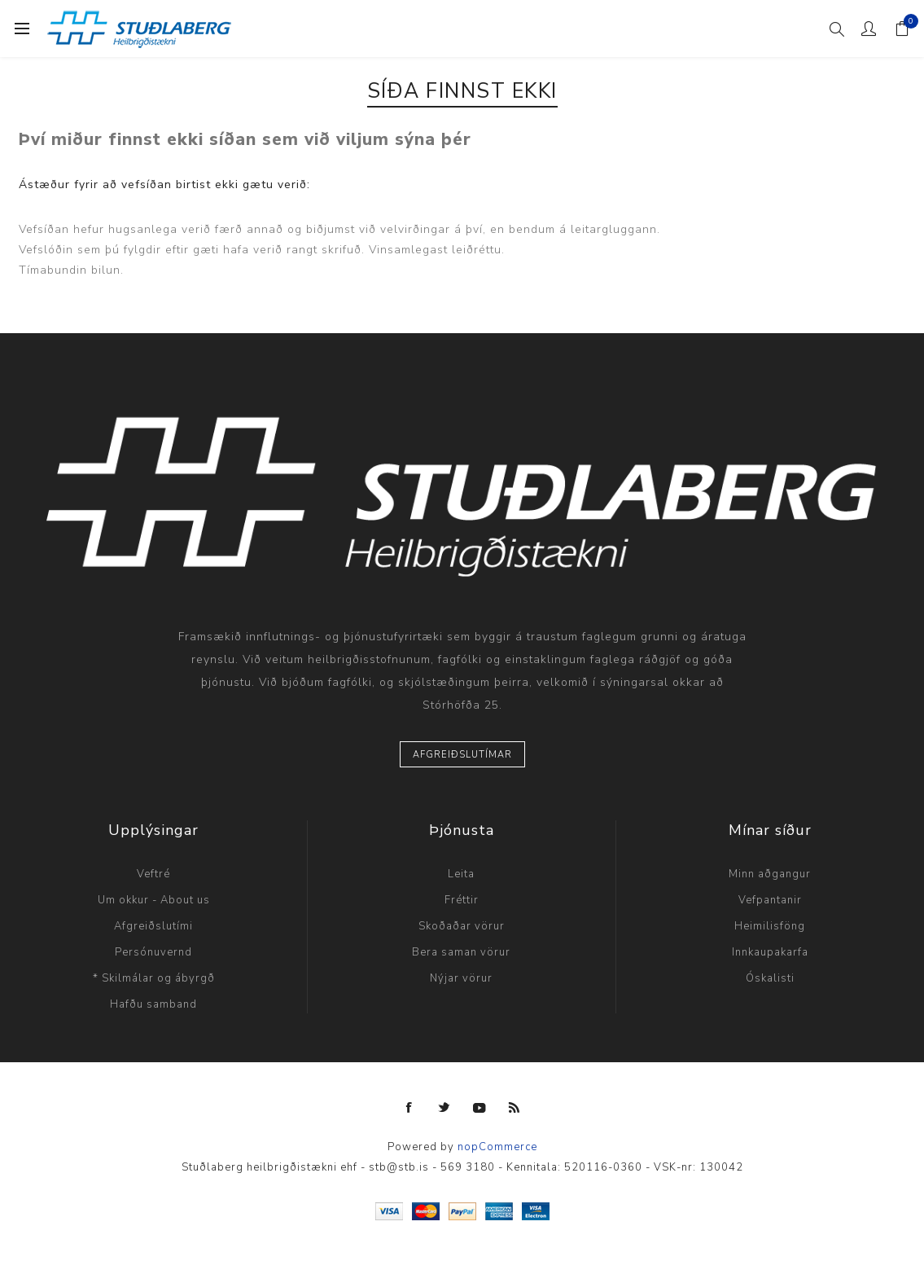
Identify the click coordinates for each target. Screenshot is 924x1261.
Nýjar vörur (461, 978)
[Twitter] (444, 1108)
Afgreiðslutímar (462, 755)
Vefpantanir (770, 900)
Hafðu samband (153, 1004)
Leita (461, 874)
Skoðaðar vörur (461, 926)
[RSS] (514, 1108)
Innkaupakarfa (770, 952)
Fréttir (461, 900)
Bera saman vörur (461, 952)
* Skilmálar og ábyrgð (154, 978)
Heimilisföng (769, 926)
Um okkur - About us (154, 900)
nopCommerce (497, 1147)
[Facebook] (409, 1108)
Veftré (153, 874)
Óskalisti (770, 978)
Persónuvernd (153, 952)
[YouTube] (479, 1108)
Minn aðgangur (770, 874)
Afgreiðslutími (153, 926)
